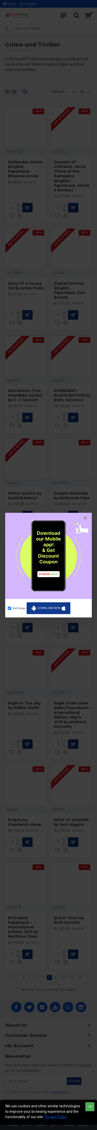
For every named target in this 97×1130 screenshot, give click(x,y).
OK (90, 1106)
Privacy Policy (55, 1117)
